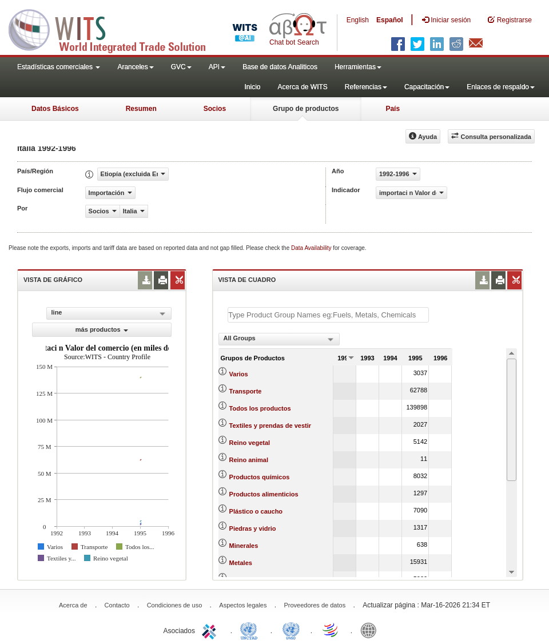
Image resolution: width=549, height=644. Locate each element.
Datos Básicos (55, 109)
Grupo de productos (306, 109)
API (217, 67)
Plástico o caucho (256, 511)
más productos (101, 329)
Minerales (243, 545)
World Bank (371, 629)
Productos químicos (259, 477)
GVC (181, 67)
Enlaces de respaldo (501, 87)
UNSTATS (291, 629)
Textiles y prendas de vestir (270, 425)
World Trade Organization (331, 629)
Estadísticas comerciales (58, 67)
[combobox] (279, 339)
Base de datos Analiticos (279, 67)
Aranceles (135, 67)
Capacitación (426, 87)
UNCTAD (251, 629)
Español (389, 20)
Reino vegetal (249, 442)
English (358, 20)
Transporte (245, 391)
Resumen (141, 109)
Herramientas (358, 67)
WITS (114, 28)
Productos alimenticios (264, 494)
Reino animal (248, 459)
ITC (211, 629)
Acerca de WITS (302, 87)
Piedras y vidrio (252, 528)
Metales (240, 562)
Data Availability (312, 248)
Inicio (252, 87)
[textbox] (328, 315)
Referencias (366, 87)
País (392, 109)
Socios (215, 109)
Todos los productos (260, 408)
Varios (238, 374)
